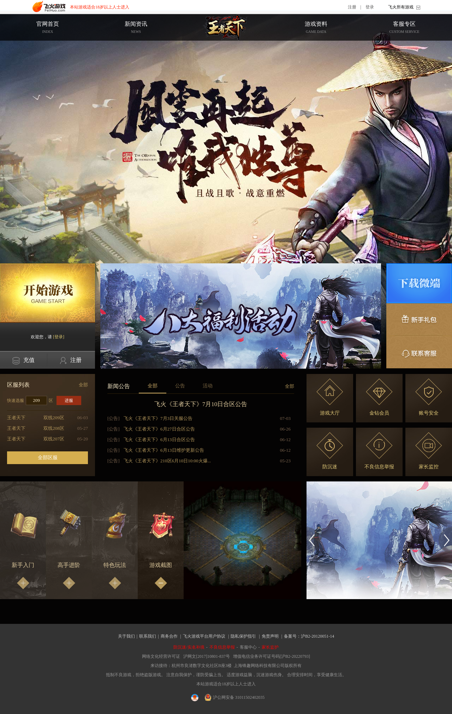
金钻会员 (379, 397)
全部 (83, 384)
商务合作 (169, 636)
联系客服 (419, 352)
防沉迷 (329, 450)
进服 (69, 400)
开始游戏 (47, 293)
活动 (208, 385)
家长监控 (428, 450)
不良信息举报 (379, 450)
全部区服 (48, 457)
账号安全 (428, 397)
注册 (352, 7)
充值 (23, 360)
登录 (369, 7)
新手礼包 (419, 319)
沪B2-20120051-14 (317, 636)
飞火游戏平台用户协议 (204, 636)
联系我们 (147, 636)
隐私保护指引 (243, 636)
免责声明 (270, 636)
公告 (180, 385)
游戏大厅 (329, 397)
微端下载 (419, 283)
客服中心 (248, 647)
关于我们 (126, 636)
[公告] (113, 418)
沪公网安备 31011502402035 (235, 697)
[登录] (58, 336)
